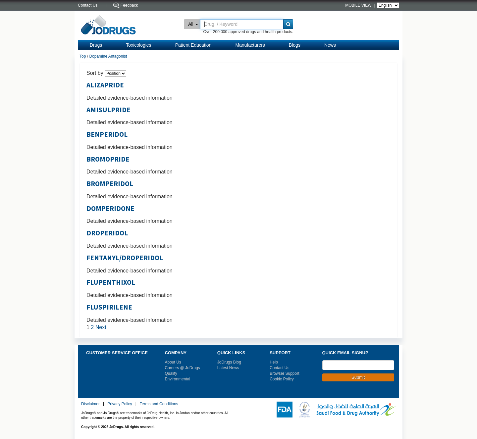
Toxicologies (138, 45)
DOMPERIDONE (110, 208)
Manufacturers (250, 45)
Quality (171, 373)
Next (100, 327)
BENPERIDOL (107, 134)
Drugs (96, 45)
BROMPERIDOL (109, 183)
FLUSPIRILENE (109, 307)
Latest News (228, 368)
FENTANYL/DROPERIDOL (124, 258)
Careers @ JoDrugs (182, 368)
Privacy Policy (119, 404)
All (193, 24)
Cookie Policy (282, 379)
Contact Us (279, 368)
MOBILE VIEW (359, 5)
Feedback (129, 5)
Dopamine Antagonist (108, 56)
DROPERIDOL (107, 233)
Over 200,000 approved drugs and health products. (248, 31)
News (330, 45)
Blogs (294, 45)
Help (274, 362)
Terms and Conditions (159, 404)
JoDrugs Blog (229, 362)
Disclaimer (90, 404)
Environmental (177, 379)
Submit (358, 377)
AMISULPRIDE (108, 110)
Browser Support (284, 373)
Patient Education (193, 45)
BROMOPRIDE (108, 159)
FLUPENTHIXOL (110, 282)
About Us (173, 362)
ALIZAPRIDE (105, 85)
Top (83, 56)
